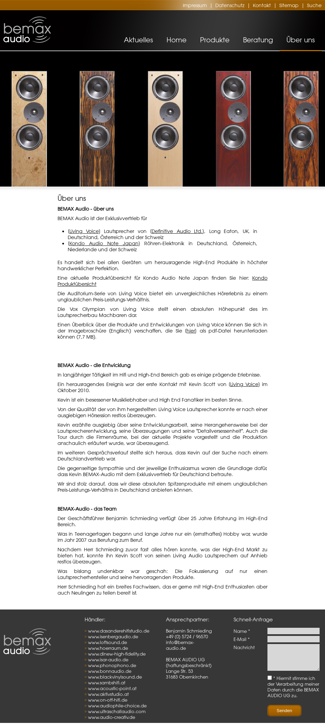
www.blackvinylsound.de (115, 677)
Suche (314, 5)
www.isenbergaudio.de (113, 636)
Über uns (300, 40)
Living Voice (84, 231)
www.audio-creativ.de (111, 717)
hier (191, 331)
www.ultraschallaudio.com (117, 711)
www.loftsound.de (107, 642)
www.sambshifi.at (106, 682)
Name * (242, 631)
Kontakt (262, 5)
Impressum (195, 5)
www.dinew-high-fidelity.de (117, 654)
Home (177, 40)
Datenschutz (229, 5)
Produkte (215, 40)
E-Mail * (242, 639)
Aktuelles (138, 40)
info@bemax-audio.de (180, 645)
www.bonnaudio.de (109, 671)
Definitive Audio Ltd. (177, 231)
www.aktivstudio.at (108, 694)
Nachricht (244, 647)
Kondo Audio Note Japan (103, 243)
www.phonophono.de (112, 665)
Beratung (258, 40)
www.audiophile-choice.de (117, 705)
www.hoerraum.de (108, 648)
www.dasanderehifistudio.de (118, 631)
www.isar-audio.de (108, 659)
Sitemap (289, 5)
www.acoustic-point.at (112, 688)
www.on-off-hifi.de (107, 700)
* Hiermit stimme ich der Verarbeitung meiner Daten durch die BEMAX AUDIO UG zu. (293, 691)
